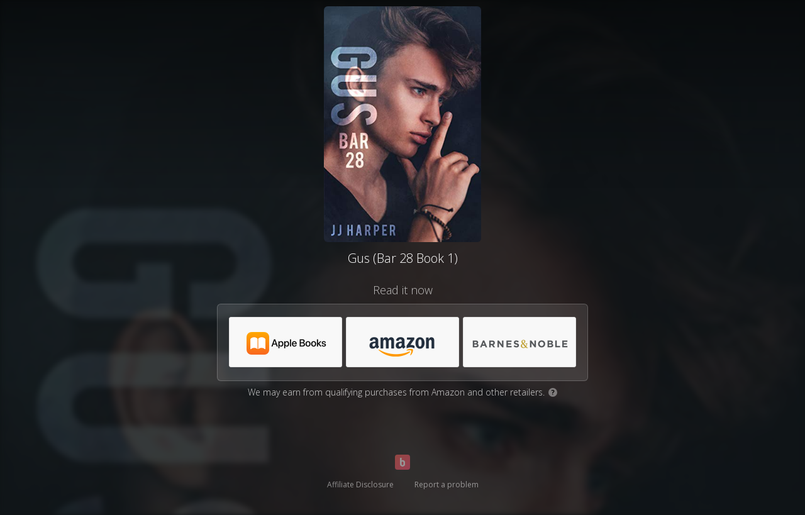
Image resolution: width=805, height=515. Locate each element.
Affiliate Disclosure (360, 484)
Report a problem (446, 484)
